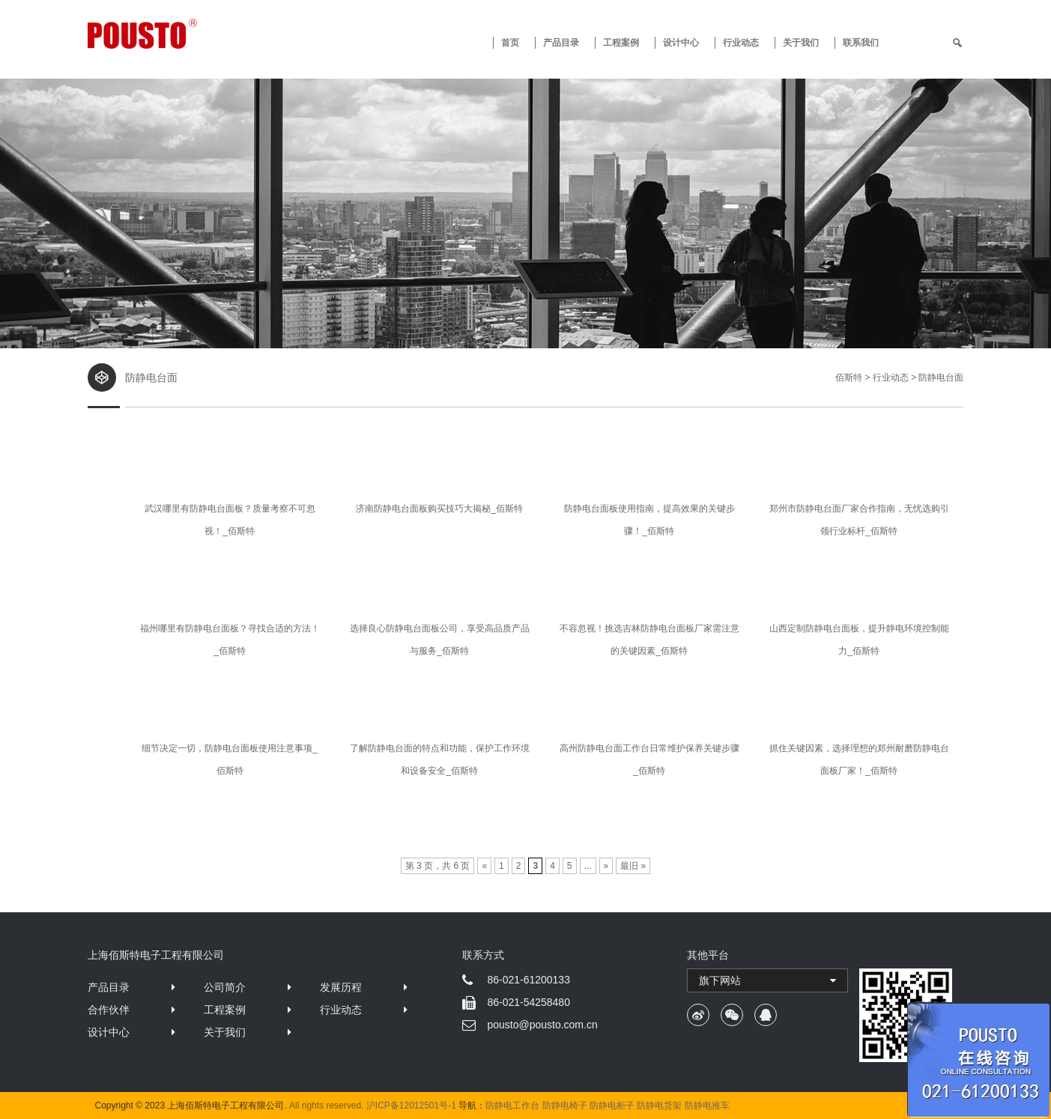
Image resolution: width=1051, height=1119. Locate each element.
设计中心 (681, 42)
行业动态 (741, 42)
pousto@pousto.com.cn (542, 1025)
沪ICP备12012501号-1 (411, 1105)
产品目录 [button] (561, 42)
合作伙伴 (109, 1010)
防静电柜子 (612, 1105)
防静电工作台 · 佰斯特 (198, 34)
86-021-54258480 (528, 1002)
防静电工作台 (512, 1105)
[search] (957, 43)
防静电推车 (707, 1105)
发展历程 (341, 987)
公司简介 (225, 987)
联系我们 (861, 42)
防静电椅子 (564, 1105)
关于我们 (801, 42)
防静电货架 (659, 1105)
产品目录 (109, 987)
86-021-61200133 (528, 980)
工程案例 (621, 42)
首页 (510, 42)
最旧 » (633, 866)
